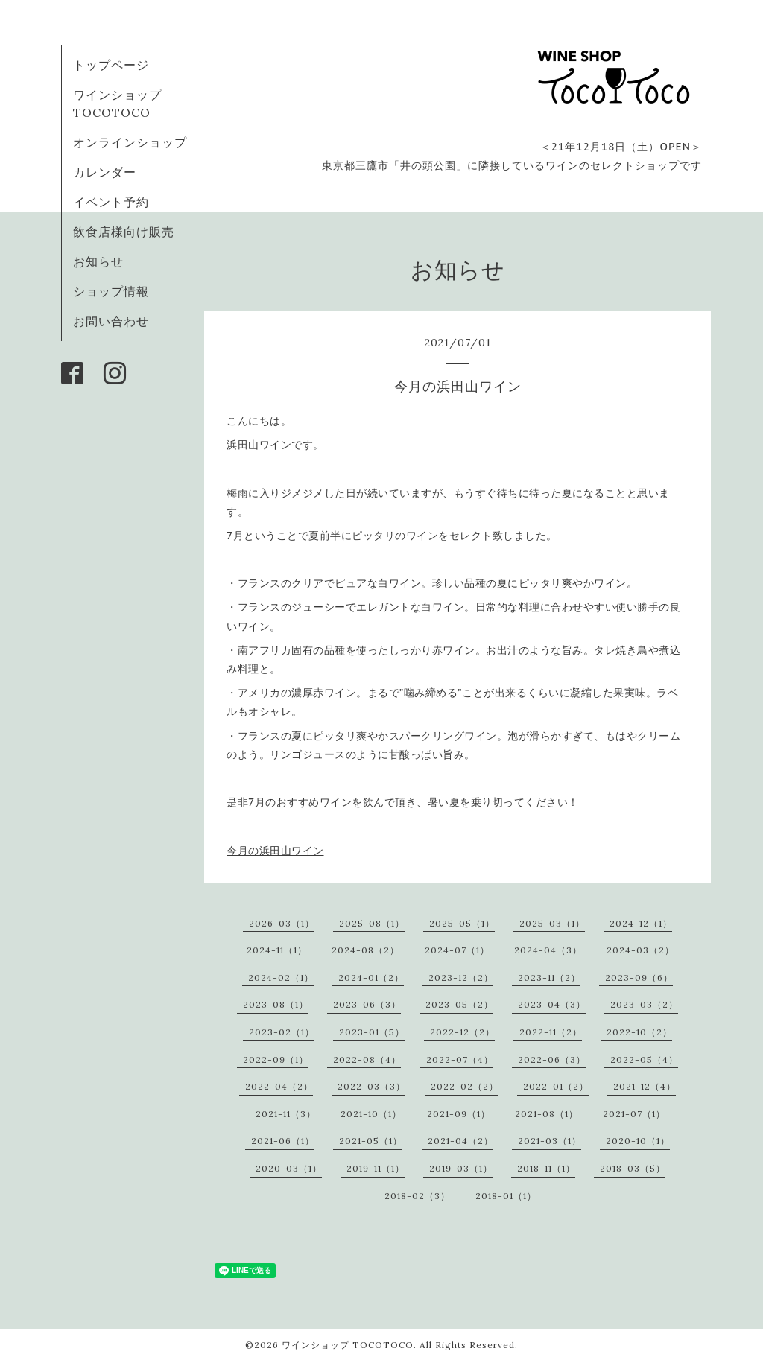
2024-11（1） (277, 950)
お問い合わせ (111, 321)
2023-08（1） (275, 1004)
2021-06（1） (282, 1140)
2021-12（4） (644, 1086)
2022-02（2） (464, 1086)
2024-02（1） (281, 977)
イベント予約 (111, 201)
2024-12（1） (641, 923)
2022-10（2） (639, 1032)
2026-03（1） (281, 923)
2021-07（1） (634, 1113)
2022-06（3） (552, 1059)
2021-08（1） (546, 1113)
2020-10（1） (638, 1140)
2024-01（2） (371, 977)
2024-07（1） (457, 950)
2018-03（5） (632, 1168)
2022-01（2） (556, 1086)
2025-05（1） (462, 923)
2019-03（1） (461, 1168)
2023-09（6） (639, 977)
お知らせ (98, 261)
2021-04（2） (460, 1140)
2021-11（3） (286, 1113)
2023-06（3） (367, 1004)
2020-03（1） (289, 1168)
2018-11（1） (546, 1168)
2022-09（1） (275, 1059)
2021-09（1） (458, 1113)
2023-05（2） (459, 1004)
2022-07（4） (459, 1059)
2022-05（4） (644, 1059)
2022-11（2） (550, 1032)
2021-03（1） (549, 1140)
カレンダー (104, 172)
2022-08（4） (367, 1059)
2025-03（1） (552, 923)
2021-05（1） (370, 1140)
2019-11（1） (375, 1168)
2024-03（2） (640, 950)
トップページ (111, 64)
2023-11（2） (549, 977)
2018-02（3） (417, 1195)
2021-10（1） (371, 1113)
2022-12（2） (462, 1032)
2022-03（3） (371, 1086)
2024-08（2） (365, 950)
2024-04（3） (548, 950)
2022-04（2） (279, 1086)
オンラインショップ (130, 142)
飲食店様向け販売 (123, 231)
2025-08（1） (372, 923)
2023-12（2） (460, 977)
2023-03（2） (644, 1004)
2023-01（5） (372, 1032)
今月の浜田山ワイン (275, 850)
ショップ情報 (111, 291)
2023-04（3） (552, 1004)
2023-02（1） (281, 1032)
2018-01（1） (505, 1195)
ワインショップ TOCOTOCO (348, 1344)
